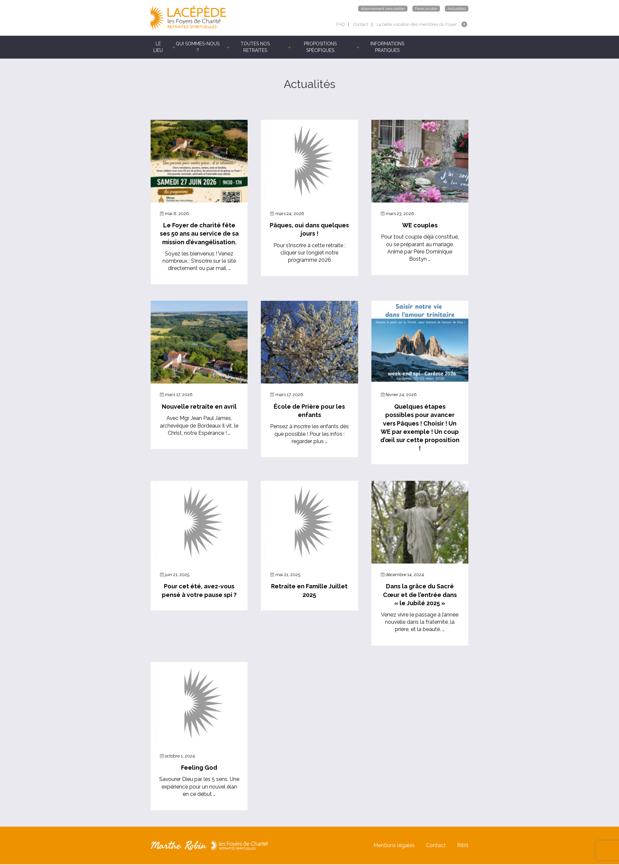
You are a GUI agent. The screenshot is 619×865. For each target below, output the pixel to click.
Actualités (457, 8)
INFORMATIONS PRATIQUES (387, 47)
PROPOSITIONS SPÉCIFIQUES (320, 47)
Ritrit (462, 846)
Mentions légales (394, 846)
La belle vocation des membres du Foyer (417, 24)
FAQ (340, 24)
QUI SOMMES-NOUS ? (197, 47)
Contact (360, 24)
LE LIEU (158, 47)
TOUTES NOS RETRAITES (255, 47)
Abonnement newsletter (383, 8)
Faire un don (426, 8)
